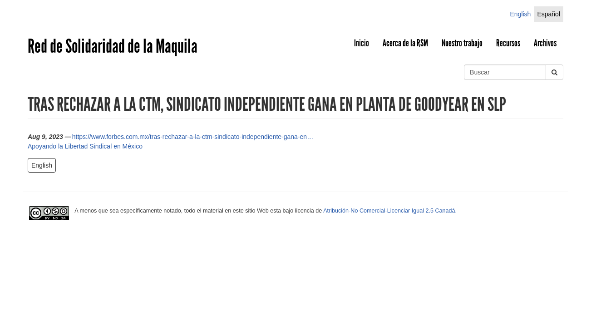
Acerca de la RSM (405, 43)
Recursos (508, 43)
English (520, 14)
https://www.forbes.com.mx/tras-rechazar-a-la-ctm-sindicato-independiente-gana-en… (192, 136)
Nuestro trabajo (462, 43)
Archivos (545, 43)
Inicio (361, 43)
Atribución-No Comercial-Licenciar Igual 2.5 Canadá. (390, 211)
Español (548, 14)
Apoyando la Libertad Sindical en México (85, 146)
